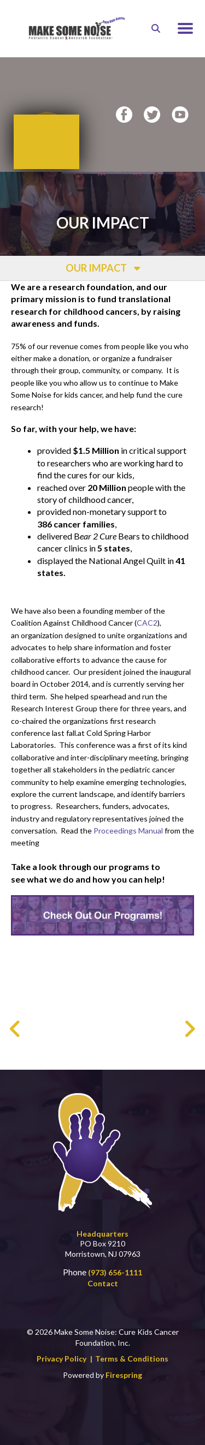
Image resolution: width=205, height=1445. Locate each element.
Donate (46, 125)
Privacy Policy (61, 1342)
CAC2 (147, 602)
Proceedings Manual (128, 809)
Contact (102, 1267)
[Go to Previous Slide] (15, 1012)
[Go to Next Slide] (189, 1012)
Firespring (124, 1358)
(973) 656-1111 (115, 1256)
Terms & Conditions (131, 1342)
